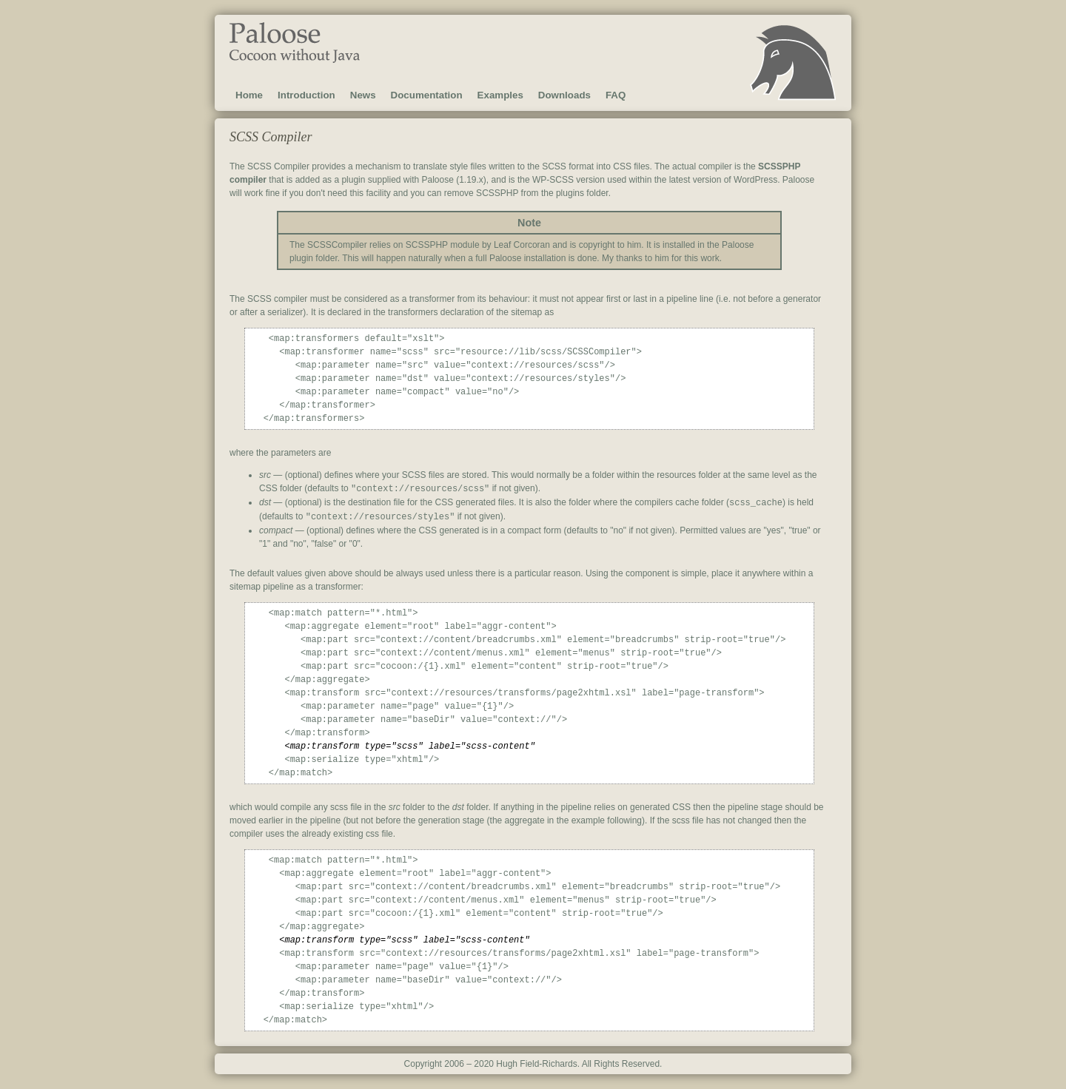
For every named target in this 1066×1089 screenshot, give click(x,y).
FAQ (616, 95)
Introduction (306, 95)
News (363, 95)
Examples (500, 95)
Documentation (427, 95)
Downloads (564, 95)
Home (249, 95)
